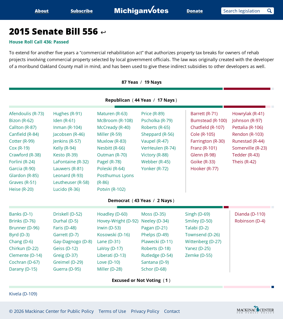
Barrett (204, 113)
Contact (172, 311)
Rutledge (157, 255)
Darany (23, 269)
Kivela (23, 294)
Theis (244, 162)
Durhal (65, 221)
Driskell (67, 214)
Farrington (208, 141)
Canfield (24, 134)
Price (152, 113)
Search (269, 10)
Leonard (68, 175)
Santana (155, 262)
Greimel (68, 262)
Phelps (154, 234)
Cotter (21, 141)
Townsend (202, 234)
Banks (20, 214)
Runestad (248, 141)
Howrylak (248, 113)
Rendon (247, 134)
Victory (154, 155)
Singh (197, 214)
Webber (155, 162)
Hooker (204, 168)
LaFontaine (71, 162)
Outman (112, 155)
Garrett (65, 234)
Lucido (66, 189)
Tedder (245, 155)
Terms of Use (112, 311)
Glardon (24, 175)
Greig (65, 255)
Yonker (154, 168)
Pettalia (247, 127)
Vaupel (154, 141)
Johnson (247, 120)
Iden (64, 120)
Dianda (250, 214)
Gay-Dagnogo (72, 241)
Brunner (24, 228)
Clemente (25, 255)
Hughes (67, 113)
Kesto (65, 155)
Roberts (155, 127)
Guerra (67, 269)
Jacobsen (69, 134)
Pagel (109, 162)
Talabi (196, 228)
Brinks (22, 221)
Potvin (111, 189)
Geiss (65, 248)
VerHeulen (158, 148)
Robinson (250, 221)
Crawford (25, 155)
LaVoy (110, 248)
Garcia (22, 168)
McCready (113, 127)
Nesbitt (111, 148)
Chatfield (207, 127)
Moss (153, 214)
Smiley (198, 221)
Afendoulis (26, 113)
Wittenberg (203, 241)
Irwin (109, 228)
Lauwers (68, 168)
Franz (204, 148)
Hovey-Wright (117, 221)
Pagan (154, 228)
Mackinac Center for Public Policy (59, 311)
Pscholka (156, 120)
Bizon (21, 120)
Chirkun (23, 248)
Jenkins (67, 141)
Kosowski (113, 234)
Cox (19, 148)
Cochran (24, 262)
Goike (203, 162)
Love (108, 262)
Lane (108, 241)
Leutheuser (71, 182)
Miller (109, 134)
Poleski (111, 168)
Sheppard (157, 134)
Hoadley (112, 214)
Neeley (155, 221)
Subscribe (82, 11)
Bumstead (209, 120)
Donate (195, 11)
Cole (203, 134)
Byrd (19, 234)
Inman (67, 127)
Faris (64, 228)
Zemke (198, 255)
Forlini (22, 162)
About (42, 11)
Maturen (112, 113)
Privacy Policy (145, 311)
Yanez (197, 248)
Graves (22, 182)
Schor (153, 269)
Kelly (64, 148)
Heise (21, 189)
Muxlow (111, 141)
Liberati (111, 255)
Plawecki (156, 241)
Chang (21, 241)
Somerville (249, 148)
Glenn (203, 155)
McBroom (115, 120)
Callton (22, 127)
